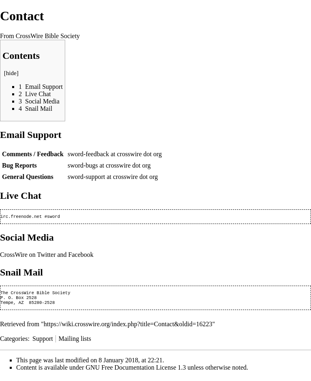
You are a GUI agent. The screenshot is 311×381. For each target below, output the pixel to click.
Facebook (81, 255)
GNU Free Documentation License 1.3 (136, 370)
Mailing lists (75, 341)
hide (11, 73)
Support (42, 341)
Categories (14, 341)
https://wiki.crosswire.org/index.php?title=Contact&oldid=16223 (128, 327)
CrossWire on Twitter (27, 255)
